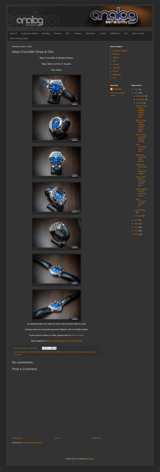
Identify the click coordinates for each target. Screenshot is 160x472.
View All (13, 33)
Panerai (57, 33)
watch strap (17, 354)
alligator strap (24, 352)
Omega (77, 33)
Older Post (96, 438)
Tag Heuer (90, 33)
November (140, 99)
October (139, 103)
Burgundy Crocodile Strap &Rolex (141, 158)
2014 (136, 231)
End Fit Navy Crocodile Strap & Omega (141, 138)
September (140, 210)
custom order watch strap (54, 352)
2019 (136, 89)
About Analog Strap (19, 38)
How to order (138, 33)
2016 (136, 224)
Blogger (91, 459)
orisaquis (85, 352)
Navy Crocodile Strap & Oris (141, 148)
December (140, 96)
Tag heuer (117, 68)
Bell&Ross (115, 33)
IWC (68, 33)
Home (57, 438)
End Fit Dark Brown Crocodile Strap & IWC (141, 181)
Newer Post (17, 438)
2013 (136, 234)
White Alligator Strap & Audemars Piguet (141, 192)
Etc (125, 33)
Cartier (103, 33)
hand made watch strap (72, 352)
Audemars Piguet (29, 33)
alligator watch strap (37, 352)
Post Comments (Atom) (32, 443)
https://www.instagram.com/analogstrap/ (64, 341)
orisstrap (93, 352)
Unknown (117, 89)
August (139, 216)
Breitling (46, 33)
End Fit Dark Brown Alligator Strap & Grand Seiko (141, 111)
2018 (136, 93)
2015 (136, 227)
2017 (136, 220)
